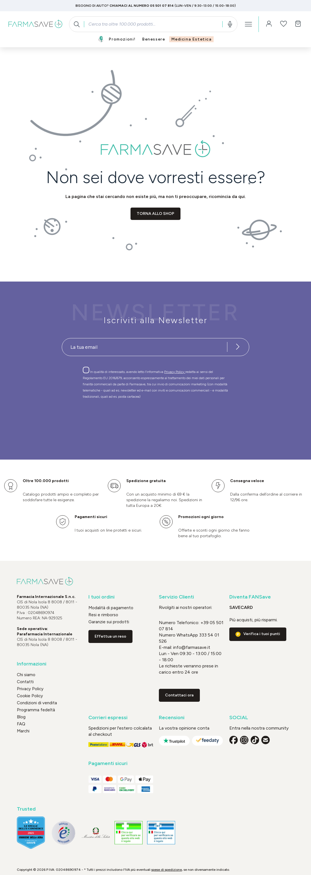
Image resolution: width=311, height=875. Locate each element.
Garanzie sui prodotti (108, 621)
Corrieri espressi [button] (107, 718)
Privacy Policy (174, 372)
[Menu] (248, 24)
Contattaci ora (179, 695)
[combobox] (153, 24)
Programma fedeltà (36, 709)
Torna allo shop (155, 213)
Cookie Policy (30, 695)
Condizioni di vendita (37, 702)
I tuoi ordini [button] (101, 597)
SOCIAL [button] (238, 718)
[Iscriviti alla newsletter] (238, 347)
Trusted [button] (26, 809)
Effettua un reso (110, 636)
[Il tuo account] (268, 24)
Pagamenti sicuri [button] (107, 763)
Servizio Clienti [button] (176, 597)
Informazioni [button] (31, 664)
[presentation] (139, 419)
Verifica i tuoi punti (261, 633)
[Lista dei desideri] (283, 24)
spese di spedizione (166, 870)
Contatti (25, 681)
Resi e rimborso (103, 614)
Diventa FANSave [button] (250, 597)
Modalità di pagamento (110, 607)
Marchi (23, 731)
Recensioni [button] (171, 718)
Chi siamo (26, 674)
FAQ (21, 723)
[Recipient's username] (144, 347)
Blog (21, 716)
